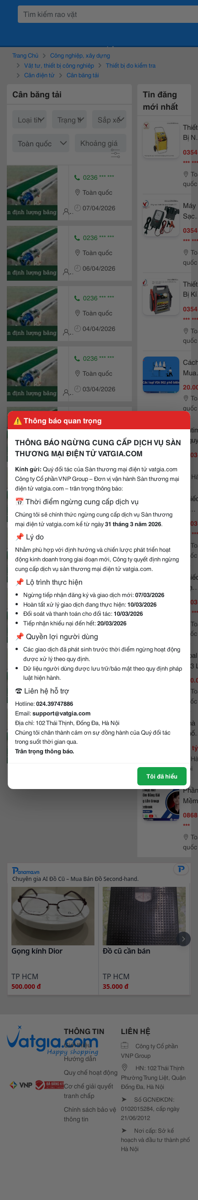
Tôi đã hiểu (161, 776)
